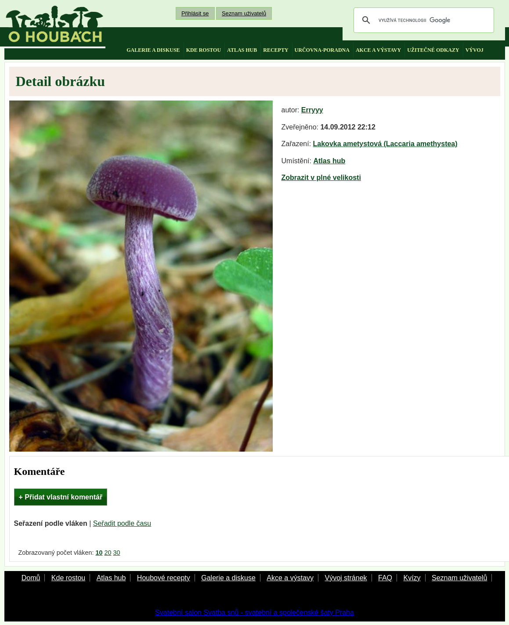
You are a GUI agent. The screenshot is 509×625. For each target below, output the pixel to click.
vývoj (475, 50)
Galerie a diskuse (228, 578)
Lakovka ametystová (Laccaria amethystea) (385, 143)
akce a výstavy (378, 50)
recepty (275, 50)
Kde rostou (68, 578)
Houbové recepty (163, 578)
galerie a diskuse (153, 50)
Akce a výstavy (290, 578)
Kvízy (411, 578)
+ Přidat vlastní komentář (61, 497)
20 (108, 552)
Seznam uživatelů (244, 13)
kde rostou (203, 50)
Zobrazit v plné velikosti (321, 177)
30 (116, 552)
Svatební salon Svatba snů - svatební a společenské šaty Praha (254, 612)
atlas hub (242, 50)
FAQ (385, 578)
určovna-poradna (322, 50)
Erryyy (312, 110)
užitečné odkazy (433, 50)
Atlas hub (329, 161)
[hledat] (422, 20)
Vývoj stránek (346, 578)
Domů (31, 578)
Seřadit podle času (122, 523)
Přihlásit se (195, 13)
